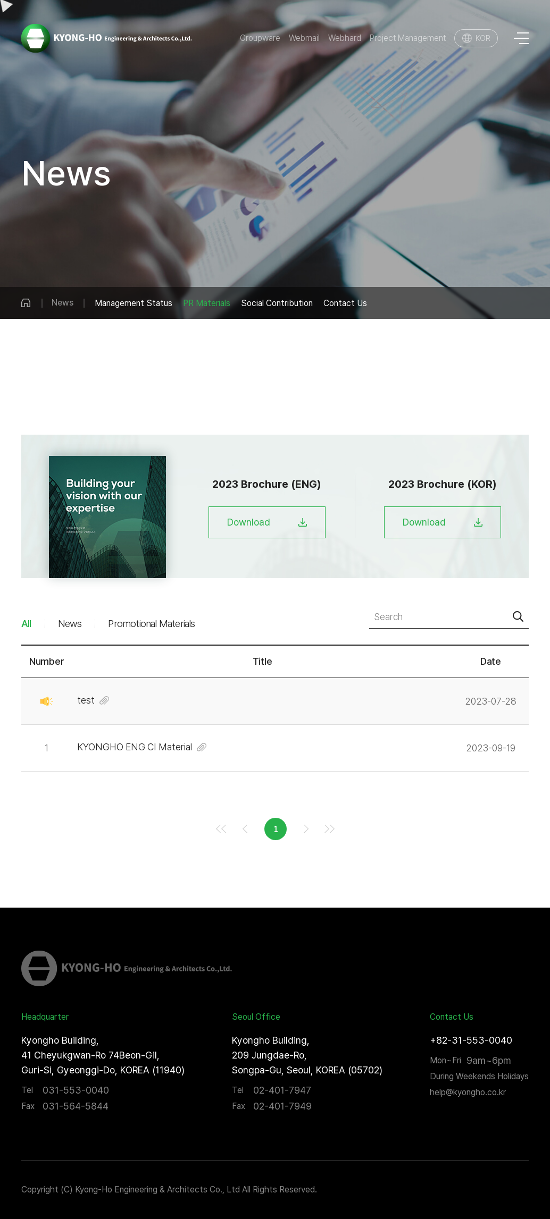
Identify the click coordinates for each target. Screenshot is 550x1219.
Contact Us (345, 303)
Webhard (344, 38)
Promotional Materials (151, 623)
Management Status (133, 303)
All (26, 623)
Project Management (408, 38)
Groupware (260, 38)
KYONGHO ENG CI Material (134, 747)
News (70, 623)
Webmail (304, 38)
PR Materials (206, 303)
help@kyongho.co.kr (468, 1092)
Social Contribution (277, 303)
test (86, 700)
